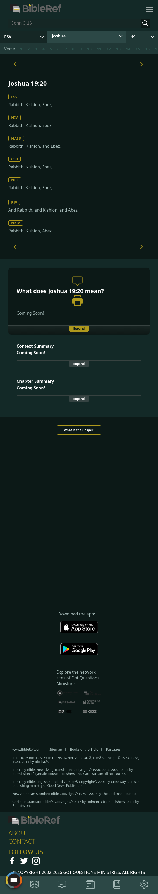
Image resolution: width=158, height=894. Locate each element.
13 (118, 48)
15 (138, 48)
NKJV (15, 222)
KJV (14, 202)
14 (128, 48)
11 (99, 48)
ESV (14, 96)
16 (147, 48)
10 (89, 48)
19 (133, 37)
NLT (14, 179)
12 (108, 48)
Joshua (59, 36)
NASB (16, 138)
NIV (14, 117)
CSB (14, 159)
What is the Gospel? (79, 430)
